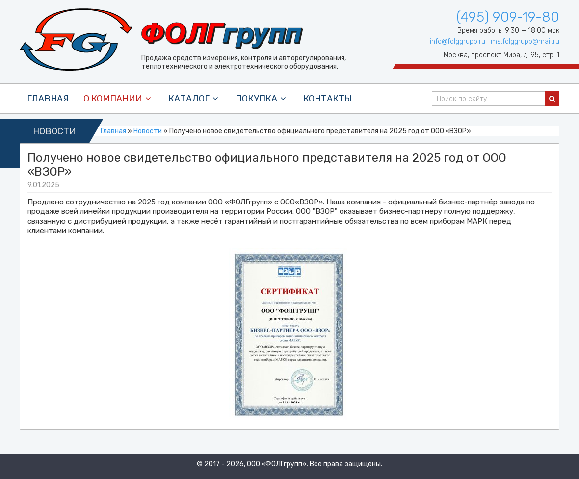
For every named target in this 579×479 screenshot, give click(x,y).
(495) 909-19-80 (507, 17)
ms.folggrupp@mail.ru (525, 41)
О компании (118, 98)
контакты (327, 98)
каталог (194, 98)
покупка (262, 98)
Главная (48, 98)
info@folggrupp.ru (457, 41)
